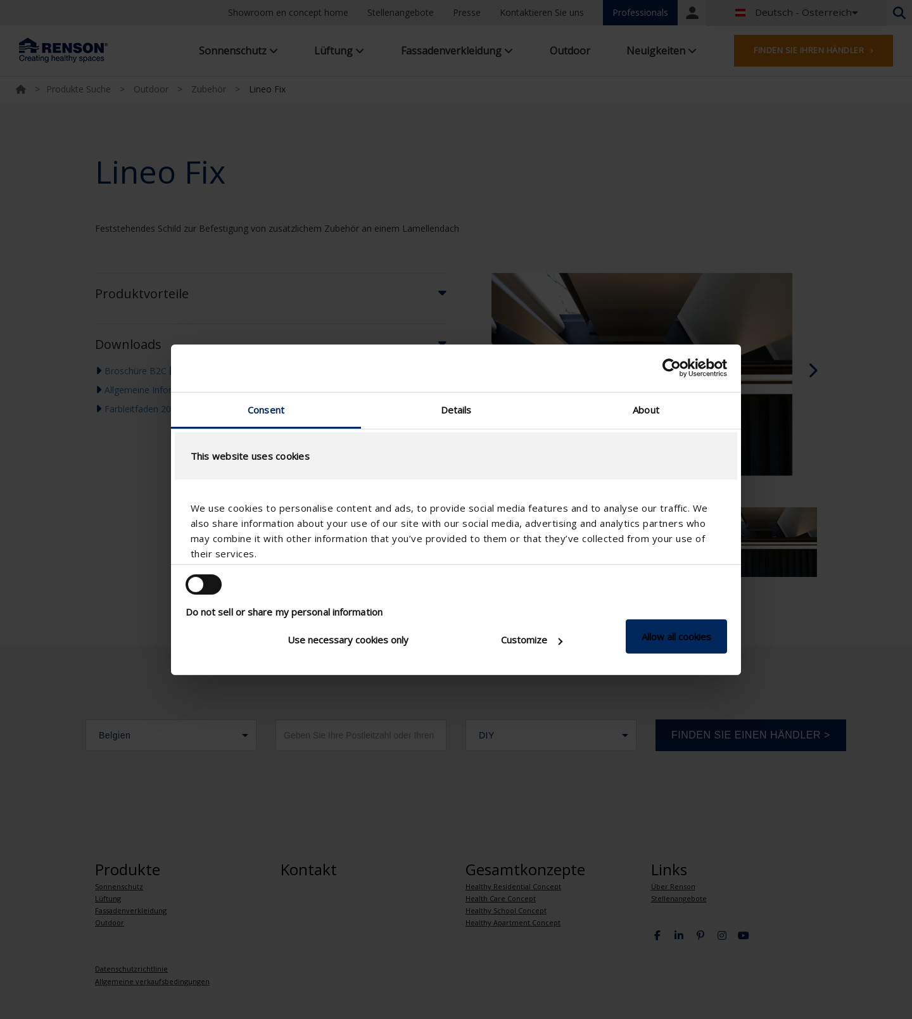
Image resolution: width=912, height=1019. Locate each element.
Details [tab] (456, 409)
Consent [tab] (266, 409)
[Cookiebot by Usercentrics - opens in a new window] (671, 367)
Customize (531, 639)
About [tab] (646, 409)
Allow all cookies (676, 636)
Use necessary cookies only (348, 639)
